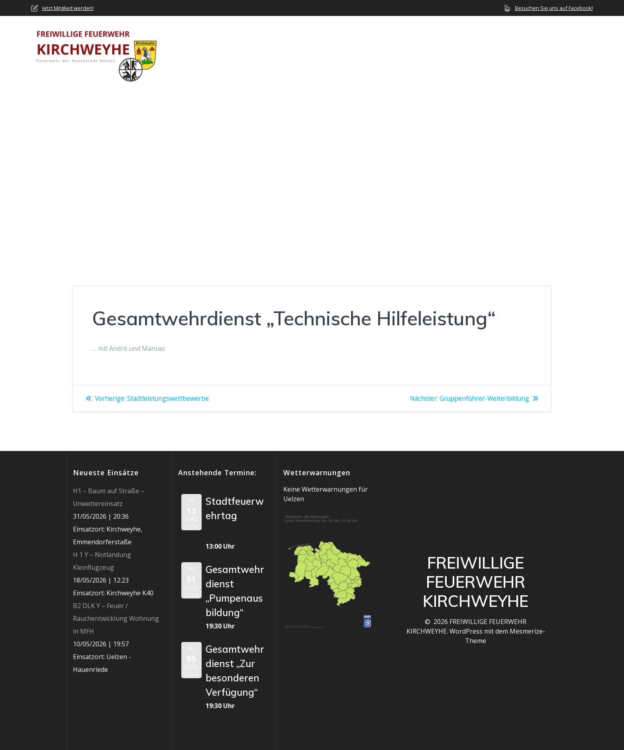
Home (278, 52)
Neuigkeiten (367, 52)
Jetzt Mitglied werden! (68, 8)
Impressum (575, 52)
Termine (453, 52)
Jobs (539, 52)
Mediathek (496, 52)
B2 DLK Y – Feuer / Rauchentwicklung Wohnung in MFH (116, 618)
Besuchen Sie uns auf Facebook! (554, 8)
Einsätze (414, 52)
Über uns (313, 52)
